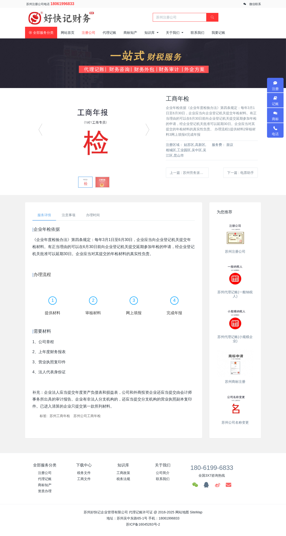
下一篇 (240, 173)
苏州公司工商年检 (87, 416)
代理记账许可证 (141, 512)
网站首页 (67, 33)
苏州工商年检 (60, 416)
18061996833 (62, 4)
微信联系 (255, 4)
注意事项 (68, 215)
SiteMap (196, 512)
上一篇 (189, 173)
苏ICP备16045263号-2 (143, 524)
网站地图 (182, 512)
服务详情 (44, 215)
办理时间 (93, 215)
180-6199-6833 (211, 467)
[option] (94, 131)
